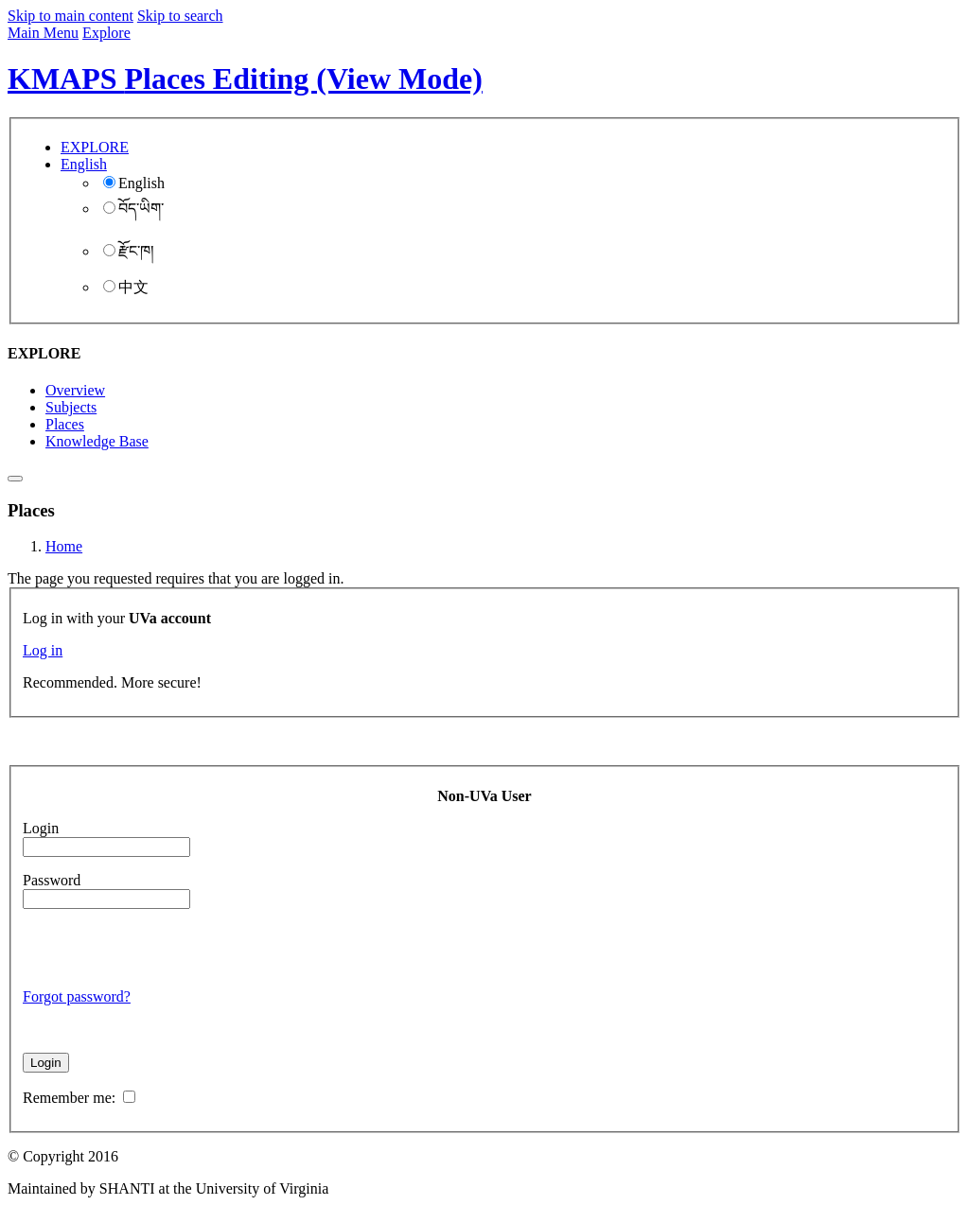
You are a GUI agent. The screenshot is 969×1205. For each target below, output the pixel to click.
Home (63, 546)
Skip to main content (70, 16)
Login (41, 828)
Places (64, 424)
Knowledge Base (97, 441)
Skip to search (180, 16)
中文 (126, 287)
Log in (42, 650)
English (134, 183)
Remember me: (79, 1098)
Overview (75, 390)
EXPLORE (95, 147)
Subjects (71, 407)
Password (51, 880)
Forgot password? (77, 996)
